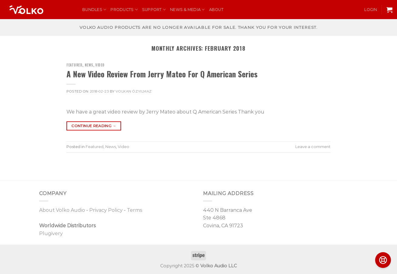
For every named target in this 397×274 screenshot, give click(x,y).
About (216, 9)
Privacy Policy (106, 210)
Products (124, 9)
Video (100, 65)
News (89, 65)
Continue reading (93, 126)
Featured (74, 65)
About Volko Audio (62, 210)
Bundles (94, 9)
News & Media (187, 9)
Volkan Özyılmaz (133, 91)
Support (154, 9)
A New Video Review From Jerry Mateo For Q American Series (162, 73)
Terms (134, 210)
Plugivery (51, 233)
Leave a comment (313, 146)
